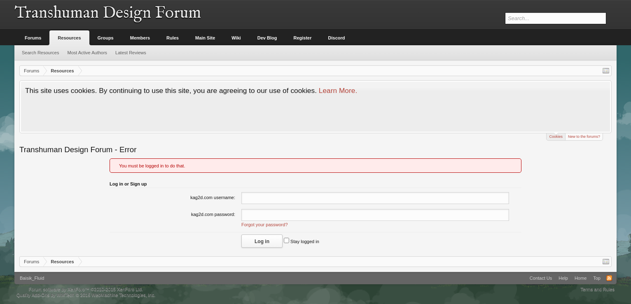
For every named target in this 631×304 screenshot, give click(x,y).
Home (581, 278)
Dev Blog (267, 37)
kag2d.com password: (213, 214)
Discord (336, 37)
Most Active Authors (88, 52)
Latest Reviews (130, 52)
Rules (172, 37)
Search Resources (40, 52)
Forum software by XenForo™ (86, 289)
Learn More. (338, 90)
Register (303, 37)
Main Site (205, 37)
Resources (69, 37)
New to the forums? (584, 137)
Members (140, 37)
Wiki (236, 37)
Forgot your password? (264, 224)
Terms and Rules (597, 289)
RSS (609, 278)
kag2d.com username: (212, 197)
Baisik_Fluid (32, 278)
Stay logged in (301, 241)
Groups (106, 37)
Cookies (556, 136)
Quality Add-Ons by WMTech (85, 294)
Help (563, 278)
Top (597, 278)
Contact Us (541, 278)
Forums (33, 37)
